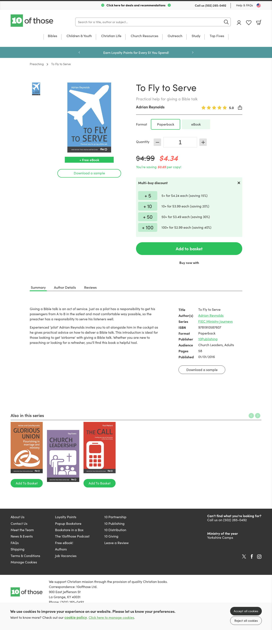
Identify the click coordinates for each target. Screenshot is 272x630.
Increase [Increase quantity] (203, 142)
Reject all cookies (246, 621)
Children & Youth (79, 36)
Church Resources (144, 36)
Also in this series (27, 415)
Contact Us (19, 523)
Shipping (17, 549)
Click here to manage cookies (111, 617)
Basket (258, 22)
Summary (38, 287)
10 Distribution (115, 530)
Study (196, 36)
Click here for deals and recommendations (136, 5)
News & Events (22, 536)
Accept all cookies (246, 611)
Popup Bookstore (68, 523)
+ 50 (148, 216)
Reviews (90, 287)
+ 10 (147, 206)
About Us (17, 517)
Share (240, 107)
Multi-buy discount (153, 182)
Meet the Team (22, 530)
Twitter (244, 556)
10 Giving (111, 536)
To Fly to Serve (61, 64)
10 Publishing (114, 523)
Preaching (37, 64)
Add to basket (189, 248)
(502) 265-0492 (215, 5)
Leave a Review (116, 542)
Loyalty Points (65, 517)
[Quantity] (180, 142)
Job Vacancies (65, 555)
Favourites (248, 22)
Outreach (175, 36)
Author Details (65, 287)
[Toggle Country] (258, 5)
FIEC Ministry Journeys (215, 321)
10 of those (32, 20)
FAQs (15, 542)
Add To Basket (27, 483)
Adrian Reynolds (150, 106)
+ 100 (147, 227)
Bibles (52, 36)
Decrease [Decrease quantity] (157, 142)
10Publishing (208, 339)
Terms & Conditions (25, 555)
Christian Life (111, 36)
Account (239, 22)
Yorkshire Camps (220, 537)
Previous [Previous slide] (79, 52)
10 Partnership (115, 517)
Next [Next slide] (192, 52)
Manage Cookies (24, 562)
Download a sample (89, 173)
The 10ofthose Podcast (72, 536)
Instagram (259, 556)
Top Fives (217, 36)
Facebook (252, 556)
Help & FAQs (244, 5)
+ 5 (147, 195)
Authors (61, 549)
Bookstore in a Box (69, 530)
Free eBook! (64, 542)
